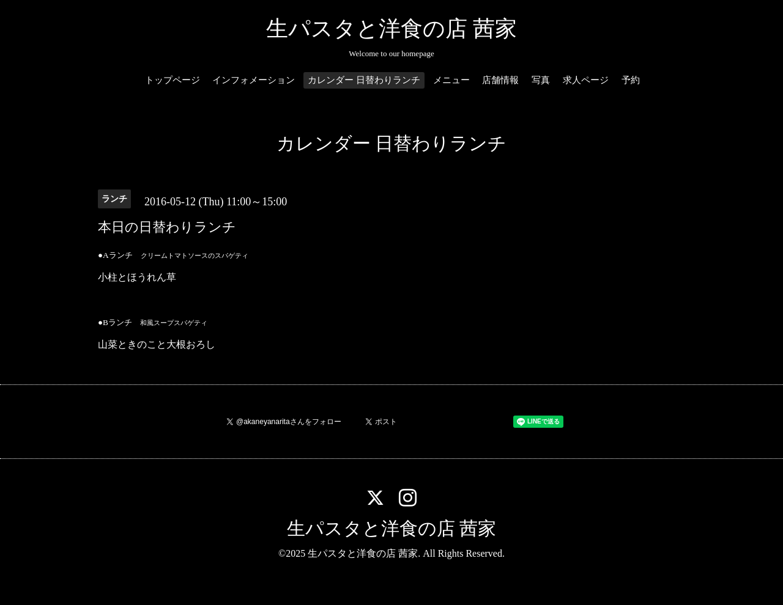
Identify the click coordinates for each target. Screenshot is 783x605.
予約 (631, 80)
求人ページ (586, 80)
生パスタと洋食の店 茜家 (391, 28)
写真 (541, 80)
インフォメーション (253, 80)
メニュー (451, 80)
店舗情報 (500, 80)
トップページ (172, 80)
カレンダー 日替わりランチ (364, 80)
